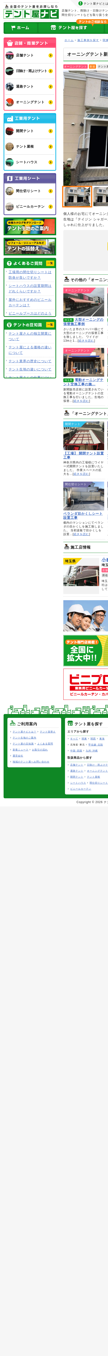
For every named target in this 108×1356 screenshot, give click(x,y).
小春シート (81, 576)
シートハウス (78, 782)
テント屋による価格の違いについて (30, 350)
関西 (93, 738)
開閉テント (76, 776)
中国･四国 (76, 750)
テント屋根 (93, 776)
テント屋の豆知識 (23, 743)
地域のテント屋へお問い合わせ (31, 761)
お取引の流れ (40, 749)
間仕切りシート (99, 782)
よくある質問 (45, 743)
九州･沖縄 (92, 750)
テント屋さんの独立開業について (30, 336)
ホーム (21, 28)
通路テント (76, 770)
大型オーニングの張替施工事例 (83, 302)
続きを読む (86, 340)
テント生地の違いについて (30, 369)
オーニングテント (97, 770)
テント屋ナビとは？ (24, 731)
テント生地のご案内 (24, 737)
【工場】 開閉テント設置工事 (83, 435)
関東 (84, 738)
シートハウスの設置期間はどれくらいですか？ (30, 288)
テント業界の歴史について (30, 361)
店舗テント (76, 764)
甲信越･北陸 (95, 744)
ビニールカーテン (80, 788)
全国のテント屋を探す (71, 28)
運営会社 (18, 755)
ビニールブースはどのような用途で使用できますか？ (30, 316)
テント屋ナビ (31, 11)
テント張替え (48, 731)
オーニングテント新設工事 (77, 196)
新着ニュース (20, 749)
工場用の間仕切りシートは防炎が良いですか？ (30, 274)
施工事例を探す (88, 40)
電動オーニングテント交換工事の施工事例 (83, 362)
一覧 (50, 263)
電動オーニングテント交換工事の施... (83, 382)
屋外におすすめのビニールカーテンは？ (30, 302)
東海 (102, 738)
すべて (74, 738)
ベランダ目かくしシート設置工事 (83, 496)
